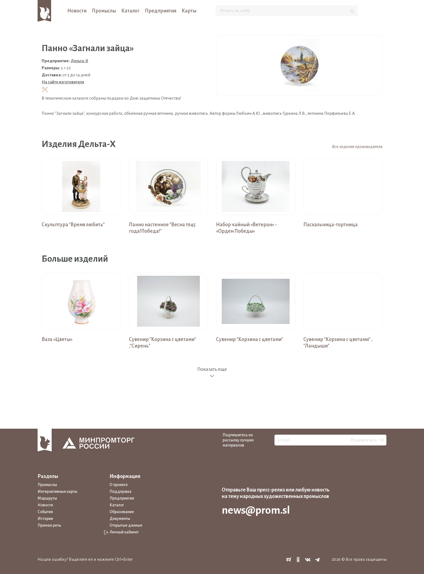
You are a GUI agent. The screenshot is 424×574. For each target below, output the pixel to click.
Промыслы (104, 11)
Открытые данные (126, 525)
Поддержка (120, 491)
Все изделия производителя (357, 147)
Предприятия (160, 11)
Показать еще (212, 372)
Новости (77, 11)
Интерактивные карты (57, 491)
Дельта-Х (79, 60)
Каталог (130, 11)
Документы (120, 518)
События (45, 512)
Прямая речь (49, 525)
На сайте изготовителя (63, 82)
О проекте (119, 485)
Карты (189, 11)
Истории (45, 518)
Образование (122, 512)
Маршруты (47, 498)
